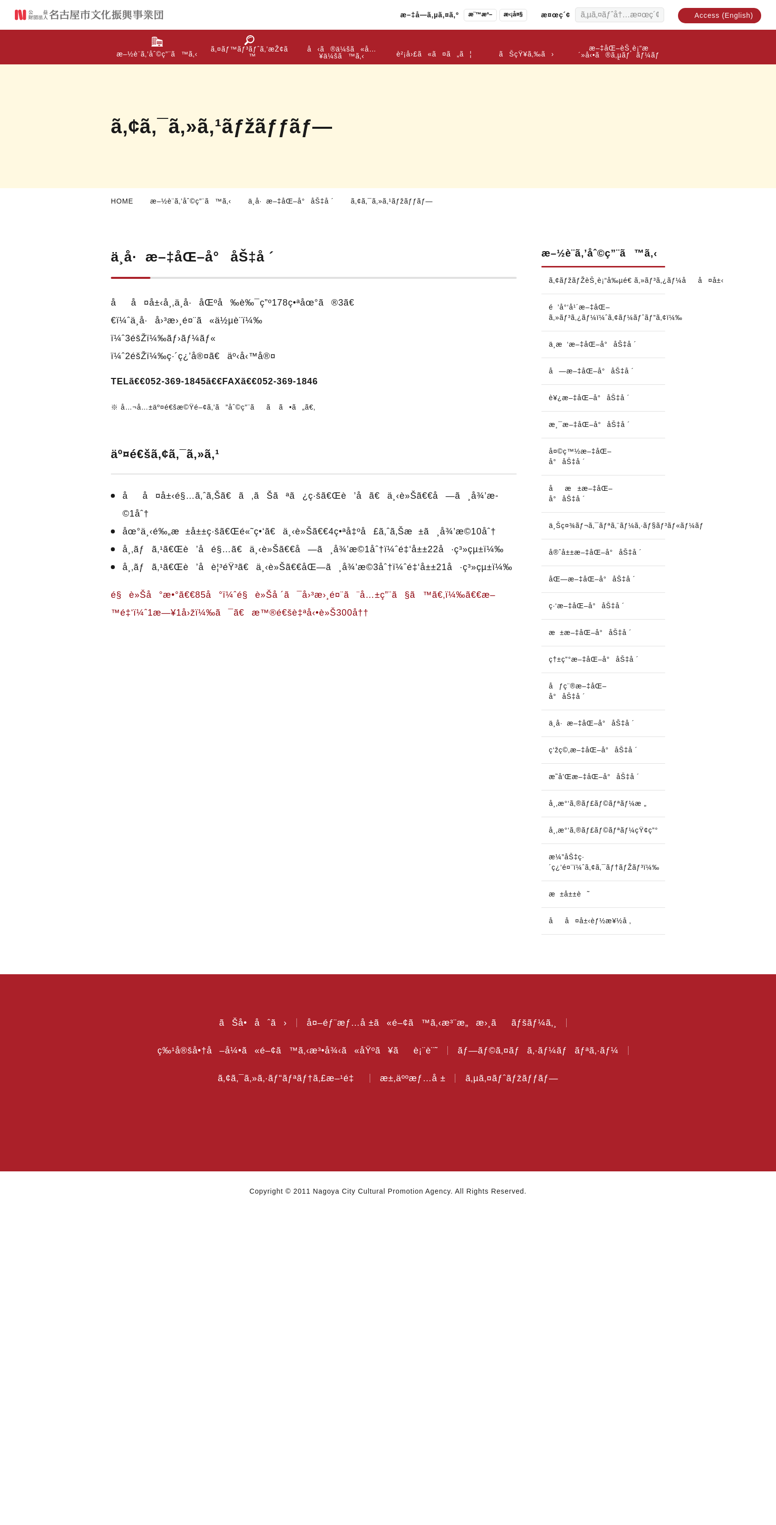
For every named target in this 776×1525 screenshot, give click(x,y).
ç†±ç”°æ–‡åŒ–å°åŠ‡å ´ (578, 693)
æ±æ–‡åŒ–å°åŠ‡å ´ (593, 661)
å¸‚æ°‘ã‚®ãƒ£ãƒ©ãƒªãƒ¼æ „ (601, 1117)
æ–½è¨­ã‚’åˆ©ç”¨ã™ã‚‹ (193, 201)
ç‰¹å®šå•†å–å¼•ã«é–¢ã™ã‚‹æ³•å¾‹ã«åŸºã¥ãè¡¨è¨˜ (293, 1364)
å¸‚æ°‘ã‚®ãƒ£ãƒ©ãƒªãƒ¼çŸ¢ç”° (607, 1144)
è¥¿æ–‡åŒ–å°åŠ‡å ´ (590, 416)
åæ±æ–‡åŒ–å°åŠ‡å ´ (583, 511)
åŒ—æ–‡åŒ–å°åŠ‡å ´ (593, 607)
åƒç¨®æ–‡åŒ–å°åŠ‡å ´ (579, 730)
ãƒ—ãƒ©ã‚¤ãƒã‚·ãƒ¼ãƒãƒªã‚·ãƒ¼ (540, 1364)
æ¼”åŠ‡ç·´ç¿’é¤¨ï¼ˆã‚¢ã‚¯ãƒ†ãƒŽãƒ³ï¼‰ (607, 1175)
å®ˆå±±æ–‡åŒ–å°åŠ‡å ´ (580, 575)
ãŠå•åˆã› (247, 1336)
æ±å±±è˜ (574, 1207)
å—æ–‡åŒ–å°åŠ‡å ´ (593, 389)
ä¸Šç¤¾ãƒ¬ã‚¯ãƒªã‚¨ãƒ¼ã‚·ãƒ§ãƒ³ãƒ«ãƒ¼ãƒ (607, 543)
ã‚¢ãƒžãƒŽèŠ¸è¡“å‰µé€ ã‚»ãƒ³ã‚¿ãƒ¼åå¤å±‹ (607, 298)
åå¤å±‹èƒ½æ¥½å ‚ (592, 1234)
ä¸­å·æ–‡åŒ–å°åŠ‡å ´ (299, 201)
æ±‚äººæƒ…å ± (416, 1391)
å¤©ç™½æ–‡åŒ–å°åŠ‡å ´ (581, 474)
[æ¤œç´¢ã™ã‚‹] (654, 14)
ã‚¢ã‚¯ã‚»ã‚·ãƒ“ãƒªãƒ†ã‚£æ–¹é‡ (284, 1391)
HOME (122, 201)
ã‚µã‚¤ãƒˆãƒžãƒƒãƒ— (520, 1391)
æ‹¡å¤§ (504, 14)
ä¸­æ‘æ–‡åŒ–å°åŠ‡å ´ (595, 362)
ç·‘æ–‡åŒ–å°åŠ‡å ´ (589, 634)
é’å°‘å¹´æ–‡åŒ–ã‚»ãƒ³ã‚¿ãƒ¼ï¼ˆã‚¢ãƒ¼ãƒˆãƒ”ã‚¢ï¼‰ (607, 330)
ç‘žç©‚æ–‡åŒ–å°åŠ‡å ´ (577, 1048)
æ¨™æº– (468, 14)
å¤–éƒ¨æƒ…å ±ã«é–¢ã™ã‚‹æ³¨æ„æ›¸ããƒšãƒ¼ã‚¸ (431, 1336)
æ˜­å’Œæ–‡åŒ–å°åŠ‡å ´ (576, 1085)
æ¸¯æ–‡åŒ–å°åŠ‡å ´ (592, 442)
